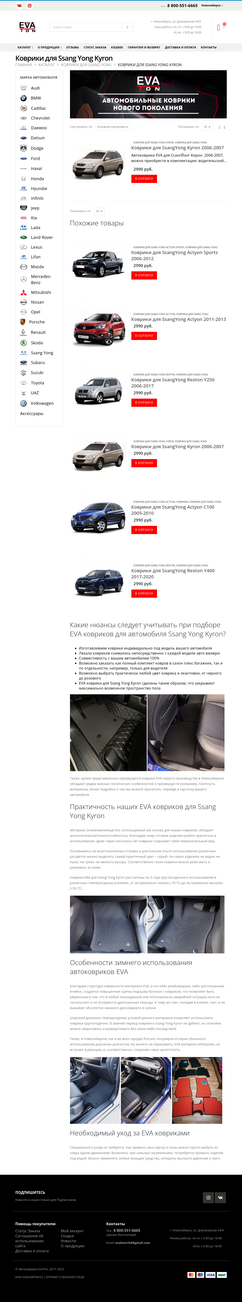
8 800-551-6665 (182, 5)
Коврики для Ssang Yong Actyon (154, 314)
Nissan (37, 302)
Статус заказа (95, 47)
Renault (38, 332)
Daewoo (39, 127)
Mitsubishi (41, 292)
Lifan (36, 257)
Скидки (67, 1235)
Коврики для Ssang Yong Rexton (154, 374)
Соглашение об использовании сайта (29, 1240)
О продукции (48, 47)
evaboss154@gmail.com (132, 1243)
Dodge (37, 148)
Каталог (24, 47)
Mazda (37, 266)
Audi (35, 88)
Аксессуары (32, 413)
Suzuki (37, 372)
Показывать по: (189, 127)
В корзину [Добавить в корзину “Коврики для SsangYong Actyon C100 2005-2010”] (144, 529)
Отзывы (72, 47)
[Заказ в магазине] (113, 127)
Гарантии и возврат (144, 47)
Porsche (37, 322)
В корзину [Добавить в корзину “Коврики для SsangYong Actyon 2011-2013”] (144, 335)
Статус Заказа (27, 1230)
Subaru (38, 362)
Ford (35, 158)
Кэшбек (117, 47)
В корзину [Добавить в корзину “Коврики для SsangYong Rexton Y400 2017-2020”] (144, 593)
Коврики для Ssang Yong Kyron (154, 142)
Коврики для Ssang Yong (191, 142)
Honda (37, 178)
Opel (35, 312)
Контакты (209, 47)
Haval (36, 168)
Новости (68, 1240)
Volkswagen (42, 403)
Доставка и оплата (180, 47)
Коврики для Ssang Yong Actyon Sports (159, 247)
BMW (36, 98)
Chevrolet (40, 118)
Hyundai (39, 188)
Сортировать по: (81, 127)
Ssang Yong (42, 352)
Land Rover (42, 237)
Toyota (37, 382)
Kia (34, 217)
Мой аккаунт (72, 1230)
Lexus (36, 247)
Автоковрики (28, 1269)
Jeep (35, 208)
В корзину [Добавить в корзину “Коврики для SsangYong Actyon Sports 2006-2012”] (144, 275)
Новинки (182, 501)
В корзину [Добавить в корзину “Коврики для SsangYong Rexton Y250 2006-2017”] (144, 402)
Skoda (37, 342)
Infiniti (37, 198)
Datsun (38, 137)
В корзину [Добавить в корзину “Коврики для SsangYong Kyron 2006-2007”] (144, 178)
